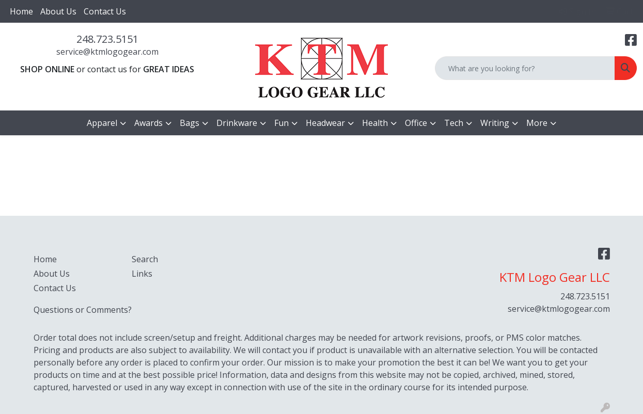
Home (21, 11)
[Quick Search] (525, 68)
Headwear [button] (325, 123)
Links (142, 273)
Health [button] (375, 123)
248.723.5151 (107, 39)
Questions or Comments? (83, 309)
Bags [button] (189, 123)
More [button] (536, 123)
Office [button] (416, 123)
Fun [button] (281, 123)
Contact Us (105, 11)
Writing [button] (494, 123)
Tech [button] (453, 123)
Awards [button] (148, 123)
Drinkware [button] (236, 123)
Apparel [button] (102, 123)
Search (145, 259)
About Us (58, 11)
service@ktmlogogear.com (107, 51)
